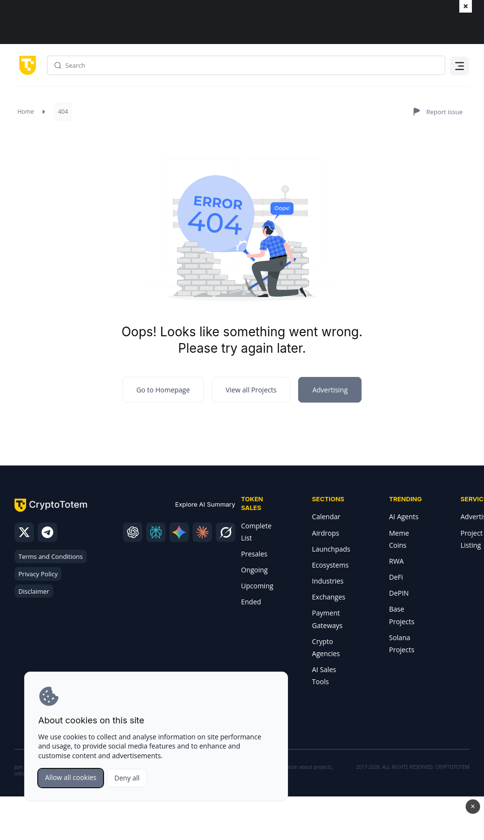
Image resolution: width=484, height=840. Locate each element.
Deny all (126, 777)
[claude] (202, 532)
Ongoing (254, 569)
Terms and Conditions (50, 556)
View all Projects (251, 389)
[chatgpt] (132, 532)
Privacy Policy (38, 574)
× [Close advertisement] (472, 806)
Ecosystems (330, 565)
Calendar (326, 516)
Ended (251, 601)
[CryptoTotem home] (26, 64)
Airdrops (325, 533)
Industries (328, 580)
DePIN (399, 593)
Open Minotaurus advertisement (242, 818)
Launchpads (331, 549)
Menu (459, 72)
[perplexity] (156, 532)
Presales (254, 553)
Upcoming (257, 585)
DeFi (396, 577)
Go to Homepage (163, 389)
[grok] (225, 532)
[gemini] (179, 532)
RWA (396, 561)
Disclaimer (33, 591)
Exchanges (329, 596)
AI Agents (404, 516)
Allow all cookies (70, 777)
